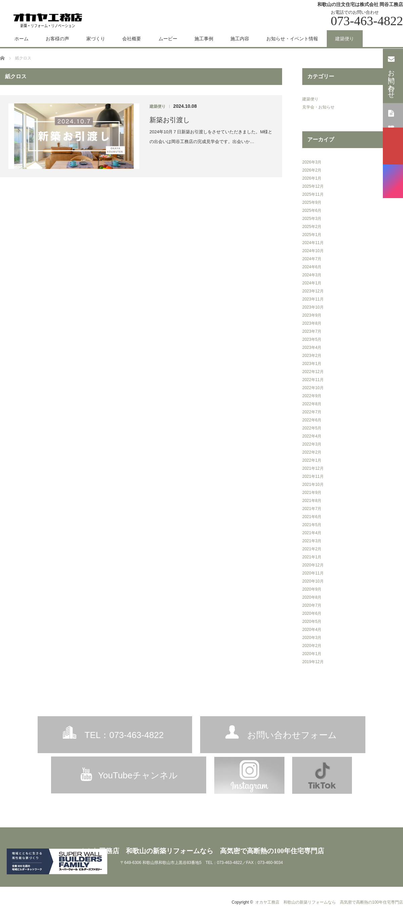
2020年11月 (313, 573)
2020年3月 (311, 637)
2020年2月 (311, 645)
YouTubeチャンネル (138, 775)
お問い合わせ (391, 75)
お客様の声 (57, 38)
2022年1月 (311, 460)
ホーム (21, 38)
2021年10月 (313, 484)
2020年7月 (311, 605)
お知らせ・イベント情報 (292, 38)
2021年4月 (311, 533)
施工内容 (239, 38)
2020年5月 (311, 621)
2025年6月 (311, 210)
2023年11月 (313, 299)
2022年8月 (311, 404)
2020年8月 (311, 597)
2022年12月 (313, 371)
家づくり (95, 38)
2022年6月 (311, 420)
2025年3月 (311, 218)
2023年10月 (313, 307)
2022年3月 (311, 444)
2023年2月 (311, 355)
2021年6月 (311, 516)
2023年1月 (311, 363)
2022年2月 (311, 452)
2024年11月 (313, 242)
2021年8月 (311, 500)
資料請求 (391, 115)
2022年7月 (311, 412)
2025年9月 (311, 202)
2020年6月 (311, 613)
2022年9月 (311, 396)
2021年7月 (311, 508)
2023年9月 (311, 315)
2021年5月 (311, 524)
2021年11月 (313, 476)
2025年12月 (313, 186)
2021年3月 (311, 541)
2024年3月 (311, 275)
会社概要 (131, 38)
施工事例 (203, 38)
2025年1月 (311, 234)
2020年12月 (313, 565)
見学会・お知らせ (318, 107)
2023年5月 (311, 339)
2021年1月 (311, 557)
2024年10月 (313, 250)
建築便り (344, 38)
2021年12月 (313, 468)
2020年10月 (313, 581)
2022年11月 (313, 379)
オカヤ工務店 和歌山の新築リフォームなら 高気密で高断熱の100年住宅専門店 (201, 851)
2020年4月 (311, 629)
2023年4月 (311, 347)
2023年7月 (311, 331)
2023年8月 (311, 323)
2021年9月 (311, 492)
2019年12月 (313, 661)
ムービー (168, 38)
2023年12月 (313, 291)
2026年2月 (311, 170)
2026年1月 (311, 178)
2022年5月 (311, 428)
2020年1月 (311, 653)
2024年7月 (311, 259)
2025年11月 (313, 194)
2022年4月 (311, 436)
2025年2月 (311, 226)
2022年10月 (313, 387)
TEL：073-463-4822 (124, 735)
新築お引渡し (169, 120)
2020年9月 (311, 589)
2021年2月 (311, 549)
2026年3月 (311, 162)
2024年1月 (311, 283)
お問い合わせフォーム (292, 735)
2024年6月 (311, 267)
